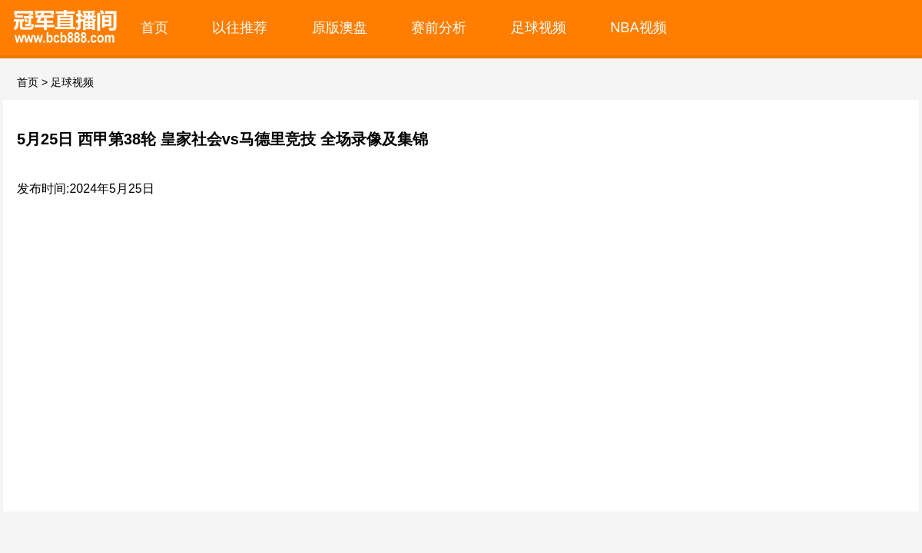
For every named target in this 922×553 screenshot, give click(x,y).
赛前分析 (438, 27)
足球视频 (538, 27)
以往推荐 (239, 27)
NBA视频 (638, 27)
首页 (154, 27)
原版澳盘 (339, 27)
